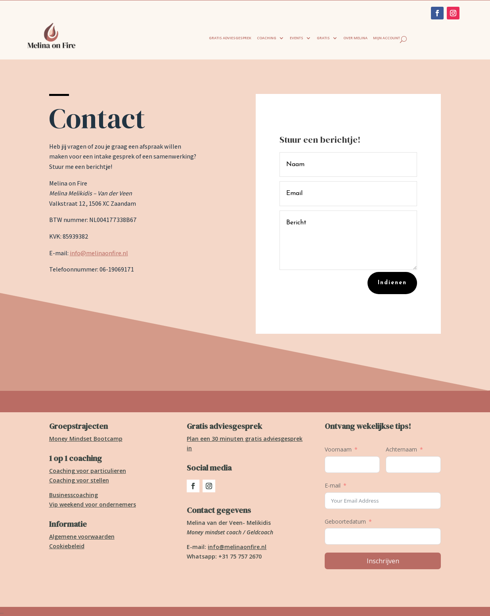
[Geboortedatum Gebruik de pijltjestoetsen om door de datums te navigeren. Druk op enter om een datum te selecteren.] (383, 536)
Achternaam (401, 449)
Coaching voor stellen (79, 480)
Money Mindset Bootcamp (85, 438)
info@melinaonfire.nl (99, 253)
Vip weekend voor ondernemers (92, 504)
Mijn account (386, 37)
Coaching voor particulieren (87, 470)
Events (296, 37)
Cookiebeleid (66, 546)
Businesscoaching (73, 495)
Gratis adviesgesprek (230, 37)
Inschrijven (383, 561)
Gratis (323, 37)
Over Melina (355, 37)
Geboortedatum (345, 521)
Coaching (266, 37)
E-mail (333, 485)
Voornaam (338, 449)
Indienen (392, 283)
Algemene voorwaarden (82, 536)
